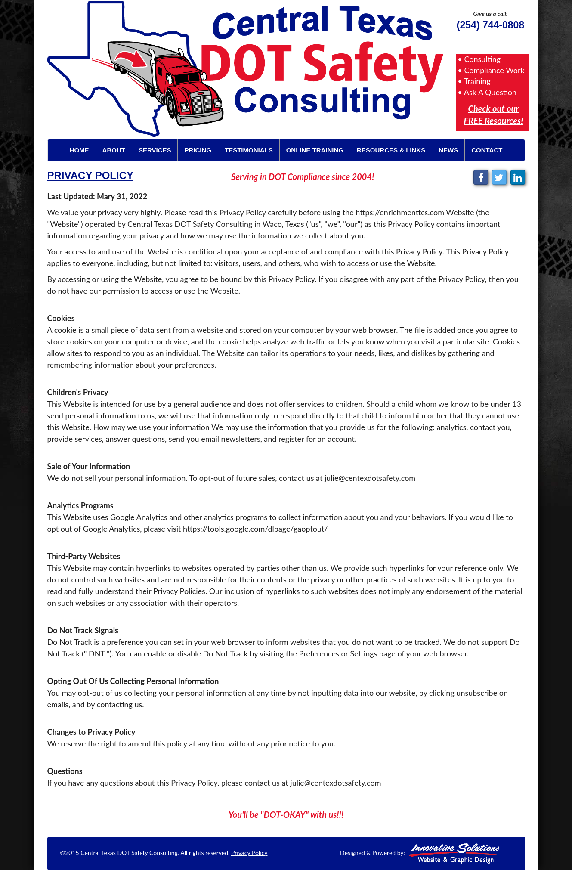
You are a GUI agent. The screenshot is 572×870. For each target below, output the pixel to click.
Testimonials (249, 150)
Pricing (197, 150)
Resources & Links (391, 150)
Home (79, 150)
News (448, 150)
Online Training (314, 150)
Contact (486, 150)
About (113, 150)
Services (155, 150)
